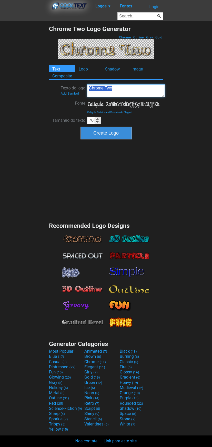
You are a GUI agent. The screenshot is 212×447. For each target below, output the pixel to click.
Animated (95, 351)
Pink (91, 397)
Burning (129, 356)
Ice (89, 387)
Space (128, 413)
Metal (57, 392)
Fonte (80, 103)
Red (56, 403)
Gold (159, 37)
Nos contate (86, 441)
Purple (129, 397)
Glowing (60, 377)
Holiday (58, 387)
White (127, 424)
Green (93, 382)
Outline (139, 37)
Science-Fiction (65, 408)
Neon (91, 392)
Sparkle (58, 418)
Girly (91, 372)
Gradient (130, 377)
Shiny (91, 413)
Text (56, 69)
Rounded (131, 403)
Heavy (129, 382)
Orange (130, 392)
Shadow (112, 69)
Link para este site (120, 441)
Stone (127, 418)
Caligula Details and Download (104, 112)
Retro (91, 403)
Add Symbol (69, 93)
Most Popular (61, 351)
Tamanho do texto (68, 120)
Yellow (58, 429)
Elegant (128, 112)
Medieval (131, 387)
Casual (58, 361)
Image (137, 69)
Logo (83, 69)
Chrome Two (126, 90)
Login (154, 6)
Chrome (125, 37)
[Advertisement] (24, 102)
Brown (92, 356)
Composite (62, 76)
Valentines (96, 424)
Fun (56, 372)
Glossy (129, 372)
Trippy (57, 424)
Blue (56, 356)
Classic (129, 361)
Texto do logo (72, 90)
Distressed (62, 366)
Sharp (57, 413)
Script (92, 408)
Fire (126, 366)
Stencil (93, 418)
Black (128, 351)
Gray (149, 37)
